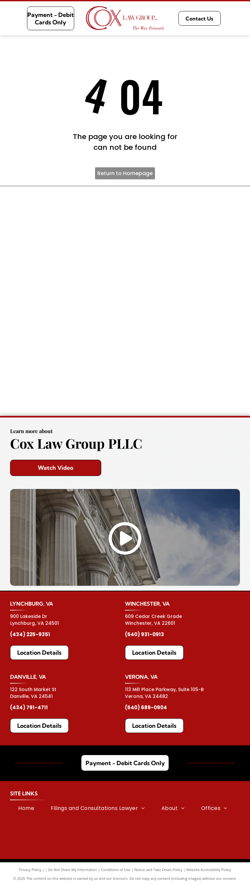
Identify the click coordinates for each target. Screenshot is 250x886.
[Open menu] (238, 18)
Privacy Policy (30, 869)
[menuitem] (26, 808)
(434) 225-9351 (30, 634)
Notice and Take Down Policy (158, 869)
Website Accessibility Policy (208, 869)
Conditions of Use (116, 869)
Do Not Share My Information (72, 869)
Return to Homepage (125, 173)
